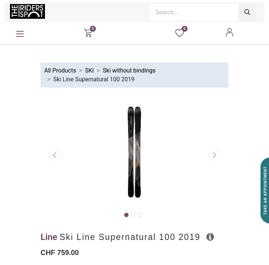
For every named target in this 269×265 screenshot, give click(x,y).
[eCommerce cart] (88, 32)
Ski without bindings (129, 70)
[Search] (247, 12)
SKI (89, 70)
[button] (55, 154)
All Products (60, 70)
